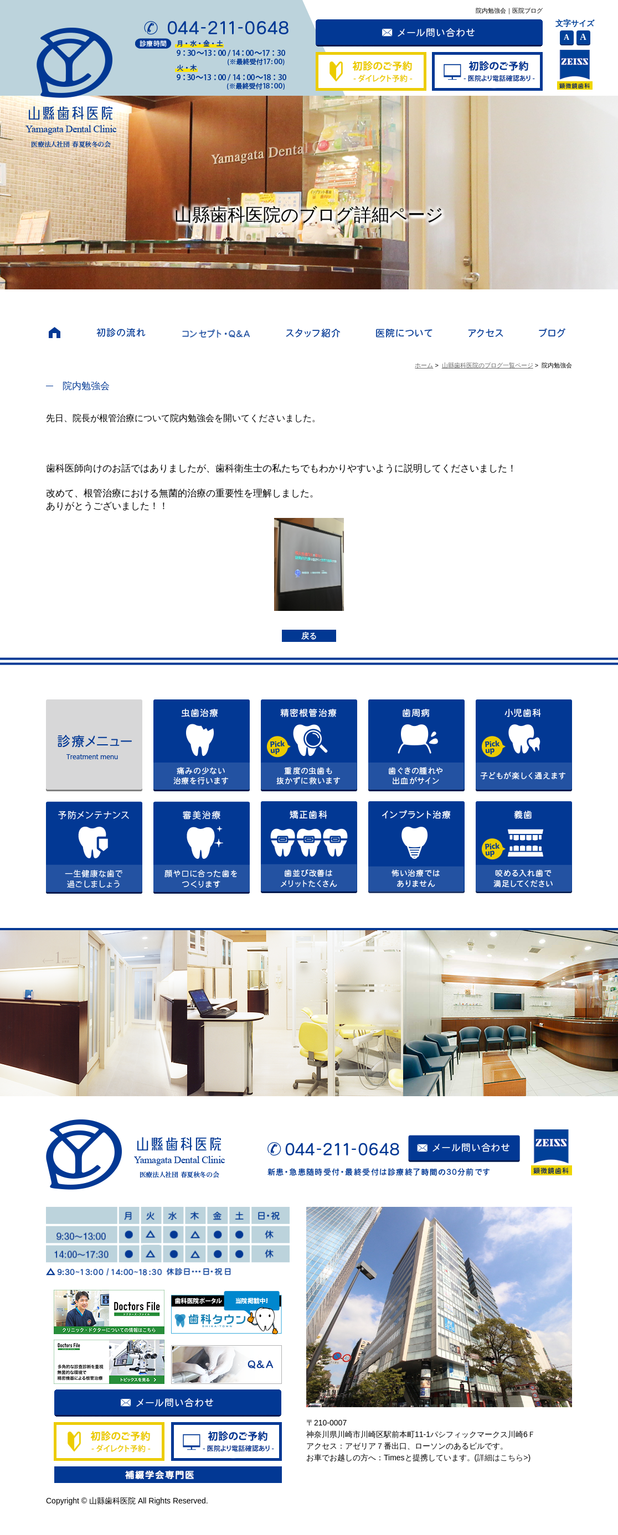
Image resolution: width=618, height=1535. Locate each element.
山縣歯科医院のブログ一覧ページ (487, 365)
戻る (309, 635)
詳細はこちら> (502, 1457)
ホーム (424, 365)
